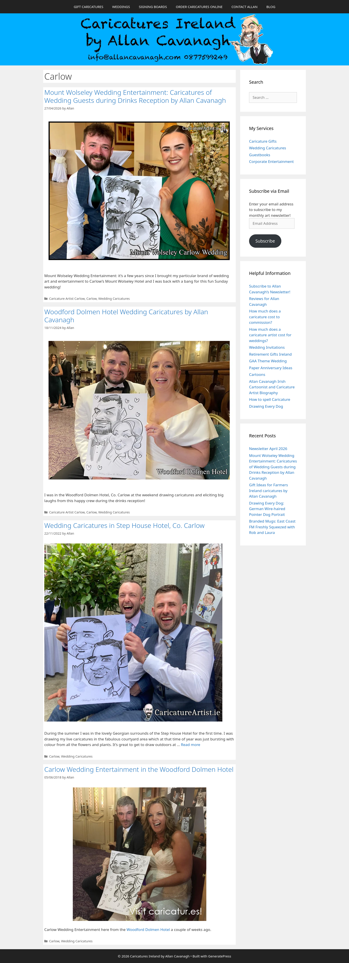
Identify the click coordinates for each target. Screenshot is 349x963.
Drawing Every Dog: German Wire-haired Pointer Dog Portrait (267, 509)
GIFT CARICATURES (88, 6)
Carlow (91, 298)
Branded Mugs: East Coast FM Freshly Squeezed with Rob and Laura (272, 527)
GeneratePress (219, 956)
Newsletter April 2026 (268, 448)
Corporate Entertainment (271, 161)
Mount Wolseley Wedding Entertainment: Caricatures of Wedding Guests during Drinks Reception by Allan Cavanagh (135, 96)
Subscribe (265, 241)
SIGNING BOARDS (153, 6)
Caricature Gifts (263, 141)
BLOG (270, 6)
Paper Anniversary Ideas (270, 367)
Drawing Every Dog (266, 406)
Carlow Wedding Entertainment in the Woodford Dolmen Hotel (138, 769)
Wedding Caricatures (114, 298)
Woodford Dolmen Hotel (148, 929)
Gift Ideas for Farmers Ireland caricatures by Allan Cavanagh (268, 490)
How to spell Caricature (269, 399)
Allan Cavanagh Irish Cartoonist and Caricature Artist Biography (272, 387)
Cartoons (257, 374)
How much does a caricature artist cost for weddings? (270, 335)
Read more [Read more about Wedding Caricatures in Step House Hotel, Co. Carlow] (190, 744)
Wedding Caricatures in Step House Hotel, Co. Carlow (124, 525)
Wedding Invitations (267, 347)
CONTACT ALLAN (244, 6)
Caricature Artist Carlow (67, 298)
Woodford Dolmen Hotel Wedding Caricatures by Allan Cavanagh (126, 315)
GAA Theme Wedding (268, 360)
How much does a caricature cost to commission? (265, 316)
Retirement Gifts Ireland (270, 354)
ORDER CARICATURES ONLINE (199, 6)
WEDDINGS (121, 6)
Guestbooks (259, 154)
